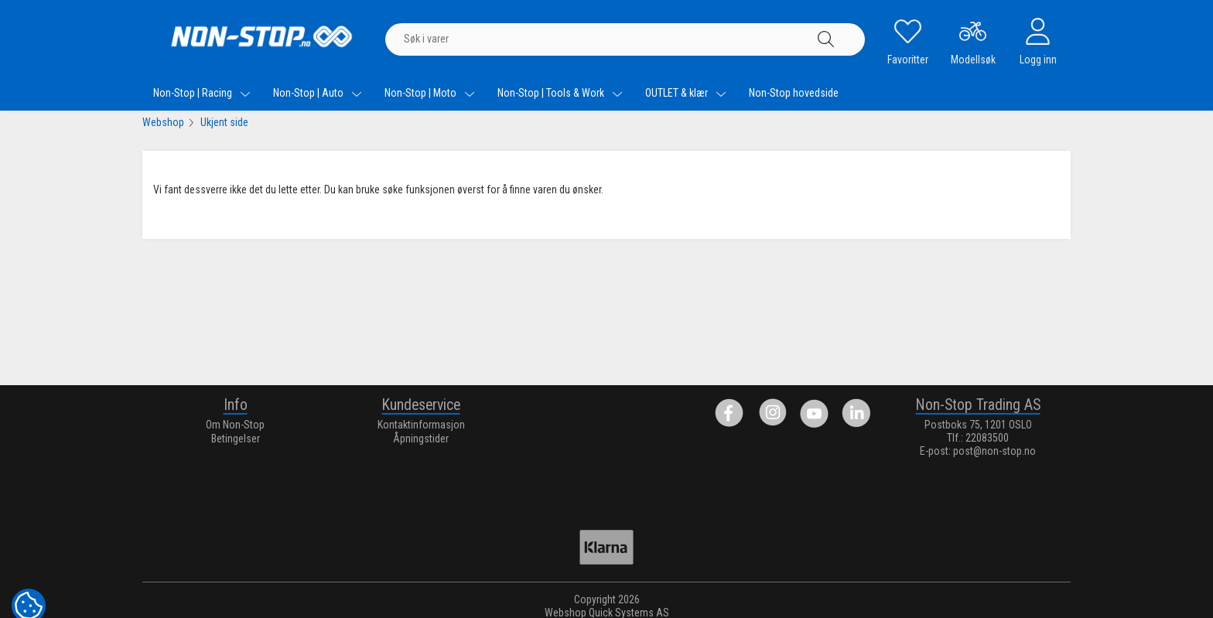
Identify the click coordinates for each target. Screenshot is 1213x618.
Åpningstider (421, 438)
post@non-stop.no (994, 451)
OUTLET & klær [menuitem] (685, 93)
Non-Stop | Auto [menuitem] (317, 93)
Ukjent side (224, 122)
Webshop (163, 122)
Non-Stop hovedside (794, 93)
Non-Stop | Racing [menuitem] (202, 93)
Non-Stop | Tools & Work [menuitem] (560, 93)
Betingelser (235, 438)
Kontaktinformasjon (421, 424)
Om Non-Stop (235, 424)
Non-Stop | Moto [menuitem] (429, 93)
